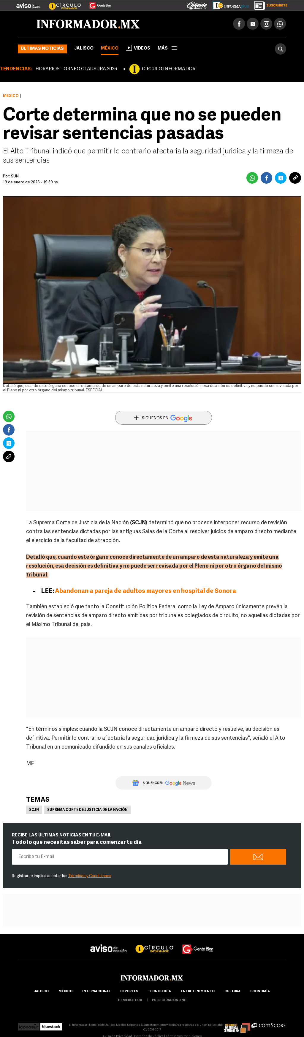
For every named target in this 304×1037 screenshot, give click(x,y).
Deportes (129, 991)
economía (260, 991)
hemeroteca (130, 1000)
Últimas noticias (42, 49)
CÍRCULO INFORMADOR (168, 69)
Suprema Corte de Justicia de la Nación (87, 810)
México (109, 48)
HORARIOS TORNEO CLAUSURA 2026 (76, 69)
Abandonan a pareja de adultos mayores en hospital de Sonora (145, 591)
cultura (232, 991)
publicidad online (169, 1000)
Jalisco (84, 48)
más (167, 48)
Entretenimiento (198, 991)
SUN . (15, 176)
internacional (96, 991)
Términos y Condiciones (89, 876)
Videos (138, 48)
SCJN (34, 810)
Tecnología (159, 991)
